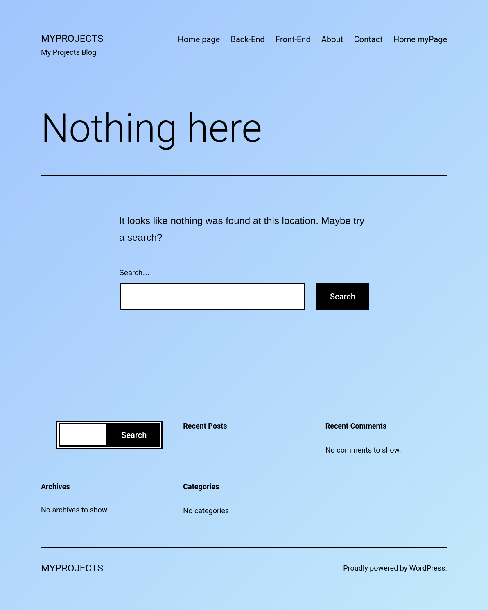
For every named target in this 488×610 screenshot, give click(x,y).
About (332, 39)
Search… (134, 273)
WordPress (427, 568)
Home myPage (420, 39)
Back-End (248, 39)
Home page (199, 39)
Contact (368, 39)
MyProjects (72, 38)
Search (134, 435)
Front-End (293, 39)
